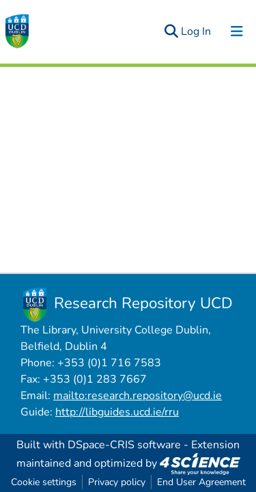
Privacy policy (116, 482)
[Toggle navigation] (237, 31)
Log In (196, 31)
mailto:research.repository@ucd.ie (137, 395)
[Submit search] (171, 31)
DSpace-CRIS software (124, 444)
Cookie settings (43, 482)
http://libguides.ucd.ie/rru (117, 412)
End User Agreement (201, 482)
